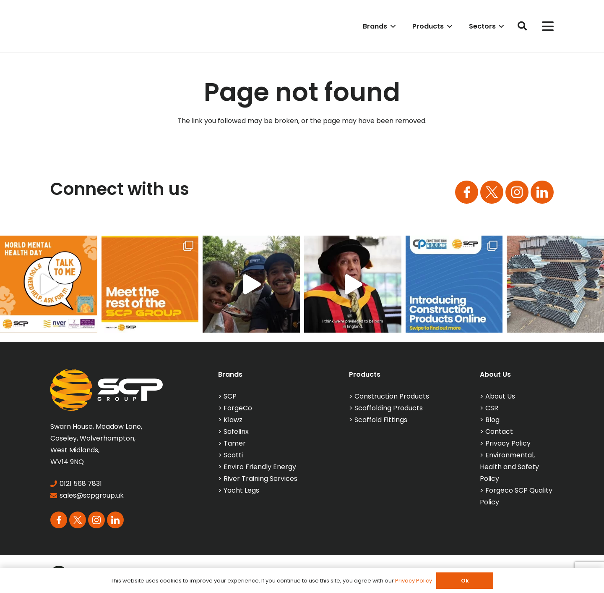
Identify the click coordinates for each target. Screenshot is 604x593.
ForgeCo (238, 408)
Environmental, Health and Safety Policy (509, 466)
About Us (500, 396)
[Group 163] (466, 192)
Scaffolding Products (388, 408)
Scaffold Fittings (380, 420)
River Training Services (260, 478)
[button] (391, 26)
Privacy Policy (508, 443)
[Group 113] (542, 192)
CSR (491, 408)
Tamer (235, 443)
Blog (492, 420)
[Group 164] (491, 192)
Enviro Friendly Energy (260, 467)
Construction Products (391, 396)
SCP (230, 396)
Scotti (233, 455)
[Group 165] (516, 192)
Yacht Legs (241, 490)
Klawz (233, 420)
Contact (499, 431)
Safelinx (236, 431)
